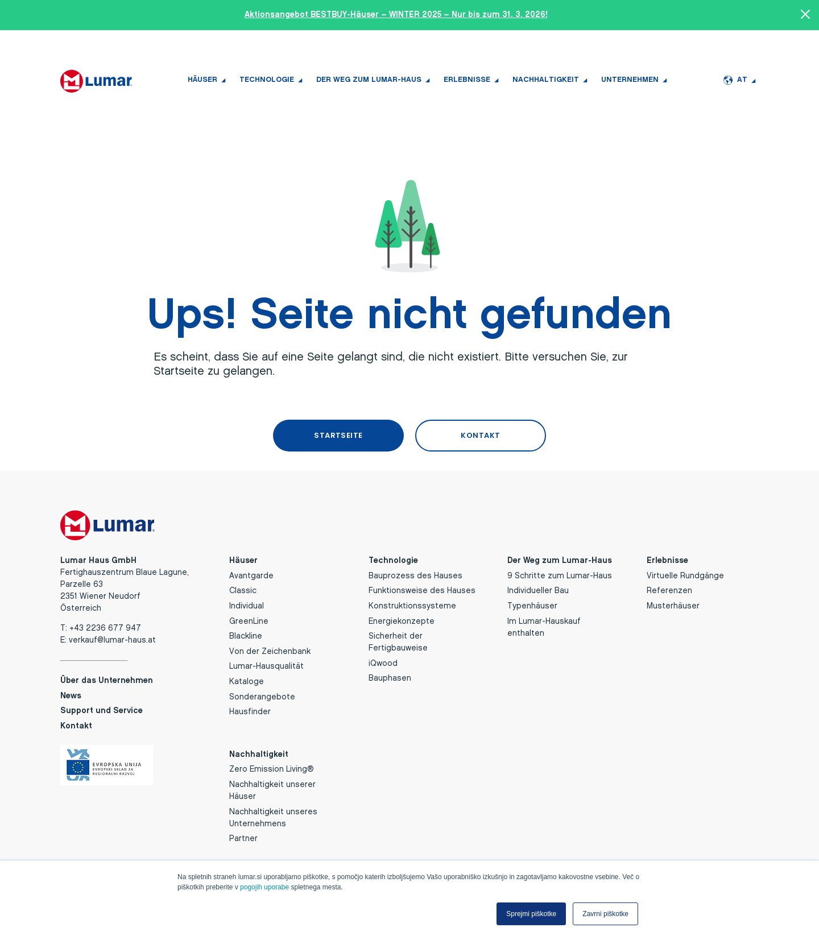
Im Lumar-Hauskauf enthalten (544, 626)
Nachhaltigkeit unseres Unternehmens (273, 816)
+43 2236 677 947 (237, 46)
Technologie (266, 80)
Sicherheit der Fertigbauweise (398, 641)
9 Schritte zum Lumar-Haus (559, 574)
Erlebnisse (467, 80)
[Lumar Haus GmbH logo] (96, 80)
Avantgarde (251, 574)
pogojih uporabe (264, 887)
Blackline (245, 635)
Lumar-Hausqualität (266, 665)
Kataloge (246, 680)
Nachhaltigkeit (545, 80)
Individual (246, 604)
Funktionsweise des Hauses (422, 590)
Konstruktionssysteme (412, 604)
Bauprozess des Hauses (415, 574)
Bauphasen (390, 677)
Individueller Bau (538, 590)
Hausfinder (250, 710)
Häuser (202, 80)
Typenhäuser (532, 604)
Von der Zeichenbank (270, 650)
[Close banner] (805, 15)
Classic (243, 590)
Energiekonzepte (402, 620)
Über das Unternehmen (106, 679)
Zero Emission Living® (271, 768)
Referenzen (669, 590)
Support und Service (728, 46)
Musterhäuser (673, 604)
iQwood (383, 662)
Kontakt (76, 724)
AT (735, 80)
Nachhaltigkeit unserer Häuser (272, 789)
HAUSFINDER (87, 46)
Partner (243, 837)
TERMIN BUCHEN (160, 46)
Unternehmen (630, 80)
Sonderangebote (262, 695)
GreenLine (248, 620)
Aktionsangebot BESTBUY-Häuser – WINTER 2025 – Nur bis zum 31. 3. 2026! (396, 15)
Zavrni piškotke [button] (605, 914)
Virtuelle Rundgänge (685, 574)
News (675, 46)
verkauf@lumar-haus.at (112, 639)
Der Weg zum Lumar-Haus (368, 80)
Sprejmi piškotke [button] (531, 914)
